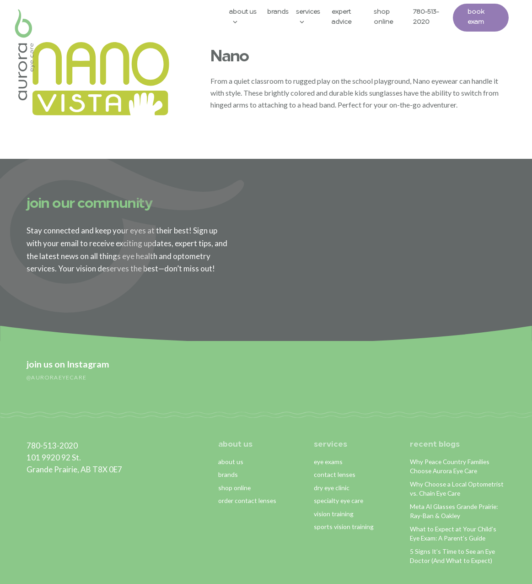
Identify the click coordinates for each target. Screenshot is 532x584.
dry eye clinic (331, 487)
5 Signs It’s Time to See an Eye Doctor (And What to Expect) (452, 556)
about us (235, 445)
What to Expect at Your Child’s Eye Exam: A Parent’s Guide (453, 533)
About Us (246, 12)
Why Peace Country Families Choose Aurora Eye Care (449, 466)
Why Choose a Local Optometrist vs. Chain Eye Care (457, 488)
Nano (229, 57)
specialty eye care (338, 500)
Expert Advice (346, 17)
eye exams (328, 461)
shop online (234, 487)
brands (228, 474)
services (330, 445)
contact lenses (334, 474)
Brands (282, 12)
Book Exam (484, 17)
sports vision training (344, 526)
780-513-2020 (433, 17)
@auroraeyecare (56, 376)
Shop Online (389, 17)
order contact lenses (247, 500)
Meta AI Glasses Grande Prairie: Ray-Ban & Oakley (454, 510)
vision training (334, 513)
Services (313, 12)
